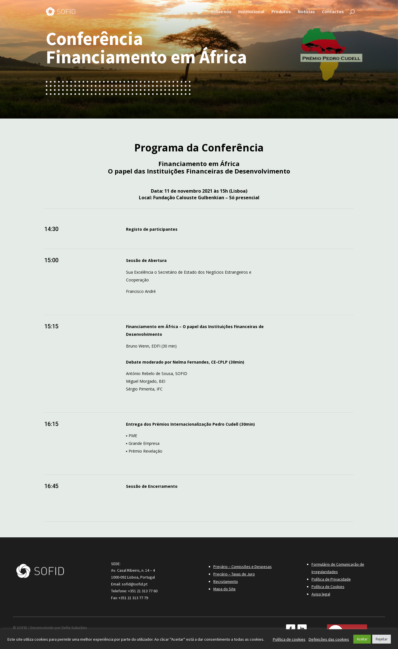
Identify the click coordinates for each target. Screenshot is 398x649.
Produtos (281, 11)
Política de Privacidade (331, 579)
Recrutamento (225, 581)
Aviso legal (321, 594)
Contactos (333, 11)
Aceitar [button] (362, 639)
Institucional (251, 11)
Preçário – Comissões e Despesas (242, 566)
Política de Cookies (328, 586)
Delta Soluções (74, 627)
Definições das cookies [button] (328, 639)
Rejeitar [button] (381, 639)
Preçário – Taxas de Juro (234, 574)
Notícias (306, 11)
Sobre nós (221, 11)
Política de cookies (289, 639)
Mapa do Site (224, 588)
